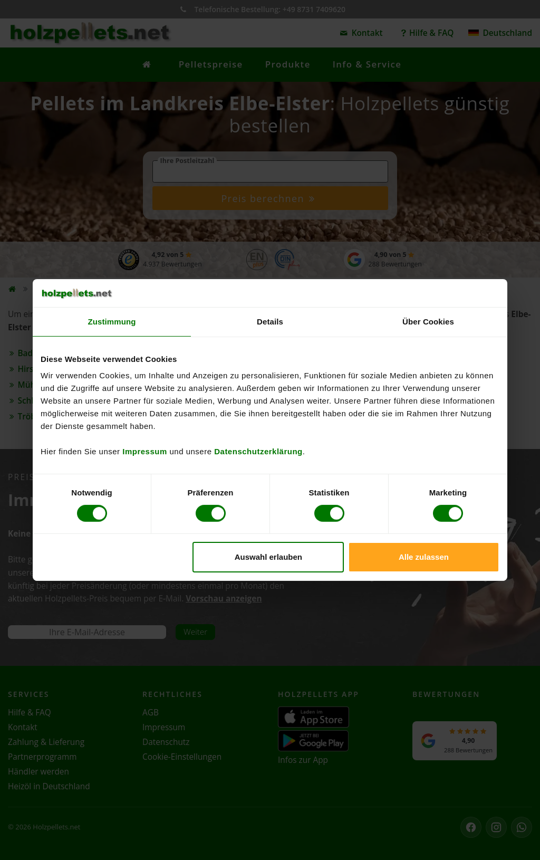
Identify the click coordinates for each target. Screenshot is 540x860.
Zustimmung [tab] (112, 321)
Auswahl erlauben (268, 556)
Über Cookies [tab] (428, 321)
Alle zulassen (424, 556)
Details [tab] (270, 321)
